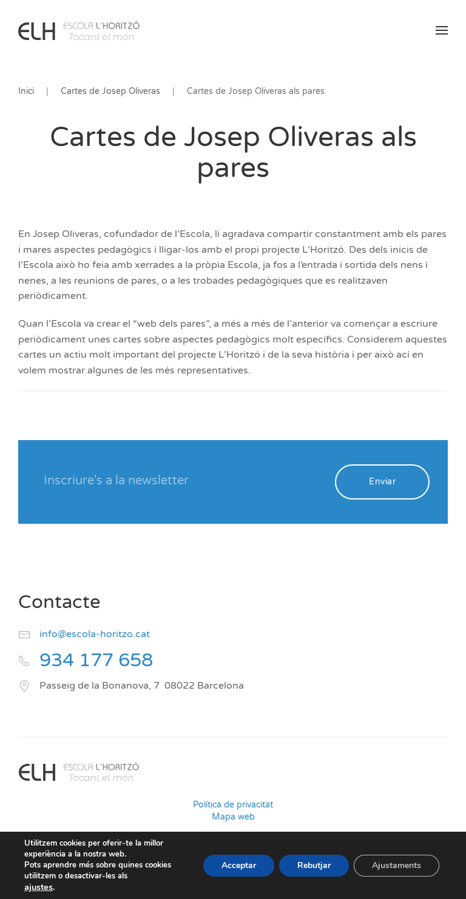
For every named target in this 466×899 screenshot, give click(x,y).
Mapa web (233, 817)
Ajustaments (396, 865)
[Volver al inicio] (79, 30)
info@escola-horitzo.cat (94, 634)
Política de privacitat (233, 805)
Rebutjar (314, 865)
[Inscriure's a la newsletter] (181, 480)
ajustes (38, 886)
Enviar (382, 481)
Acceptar (238, 865)
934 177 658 (96, 660)
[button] (442, 30)
